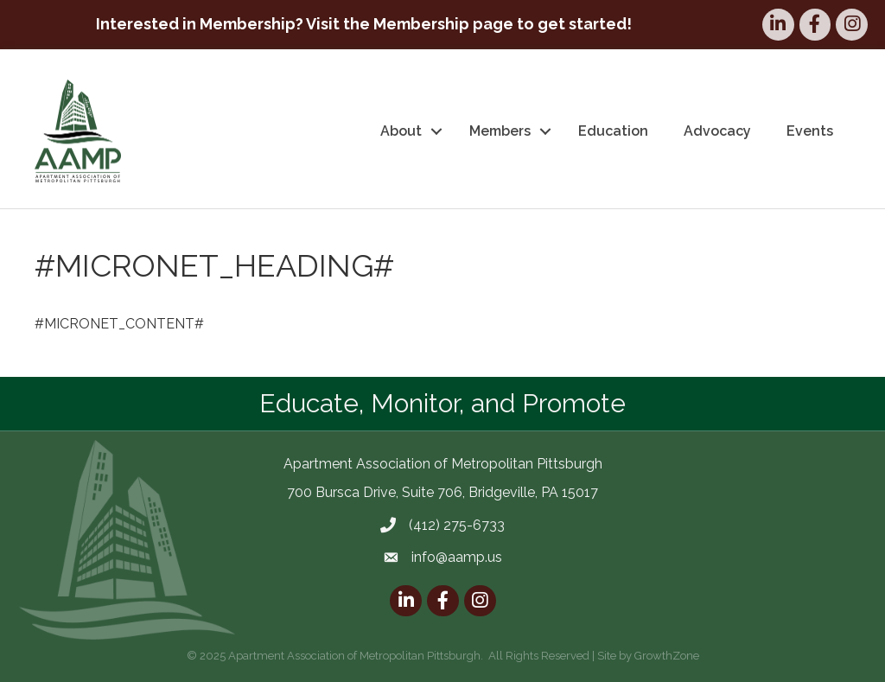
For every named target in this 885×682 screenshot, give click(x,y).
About (401, 131)
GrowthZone (666, 655)
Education (613, 131)
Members (500, 131)
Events (809, 131)
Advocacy (717, 131)
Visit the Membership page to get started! (469, 24)
